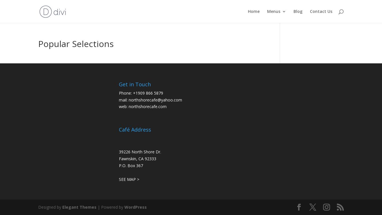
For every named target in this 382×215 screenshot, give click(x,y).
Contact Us (321, 11)
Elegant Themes (79, 207)
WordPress (135, 207)
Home (254, 11)
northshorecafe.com (148, 106)
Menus (273, 11)
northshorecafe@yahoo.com (155, 100)
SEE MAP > (129, 179)
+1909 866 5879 (148, 93)
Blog (298, 11)
